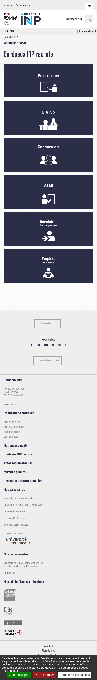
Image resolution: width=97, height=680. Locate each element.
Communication (12, 431)
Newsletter (46, 360)
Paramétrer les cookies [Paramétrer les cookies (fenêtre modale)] (75, 675)
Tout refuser (44, 675)
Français (89, 4)
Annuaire (8, 5)
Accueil (48, 646)
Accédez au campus (14, 426)
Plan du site (48, 650)
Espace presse (11, 436)
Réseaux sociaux (67, 31)
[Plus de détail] (11, 670)
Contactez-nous (23, 5)
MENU (9, 31)
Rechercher (74, 19)
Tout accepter (19, 675)
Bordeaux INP (11, 37)
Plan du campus (12, 422)
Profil (48, 31)
